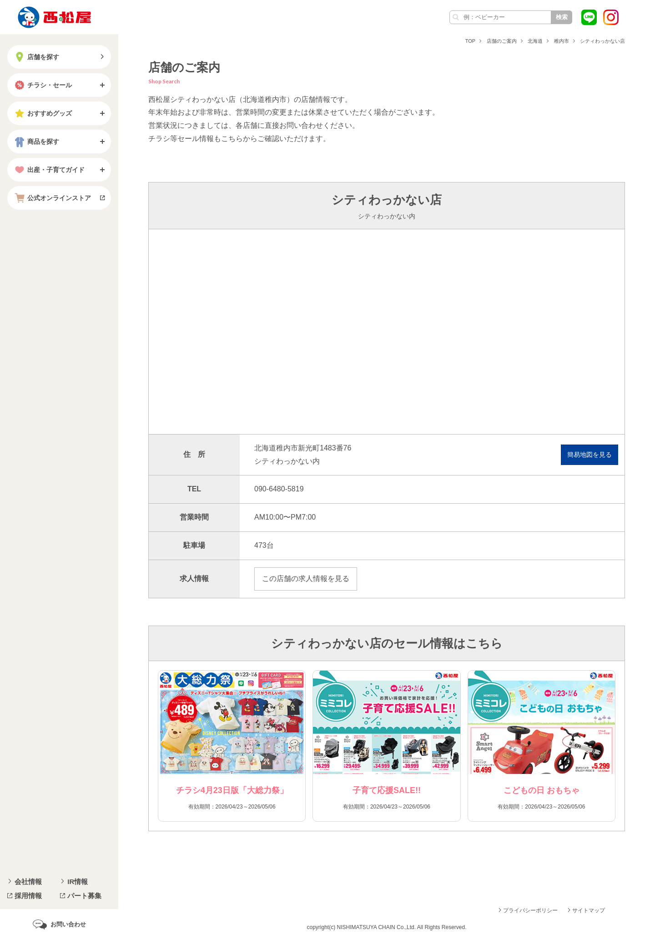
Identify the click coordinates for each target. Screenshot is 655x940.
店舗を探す (36, 57)
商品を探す (36, 141)
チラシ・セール (42, 85)
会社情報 (28, 881)
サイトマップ (588, 910)
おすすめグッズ (42, 113)
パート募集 (84, 896)
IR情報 (77, 881)
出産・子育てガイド (49, 170)
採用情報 (28, 896)
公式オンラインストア (52, 198)
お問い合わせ (68, 924)
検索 (562, 17)
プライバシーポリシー (530, 910)
